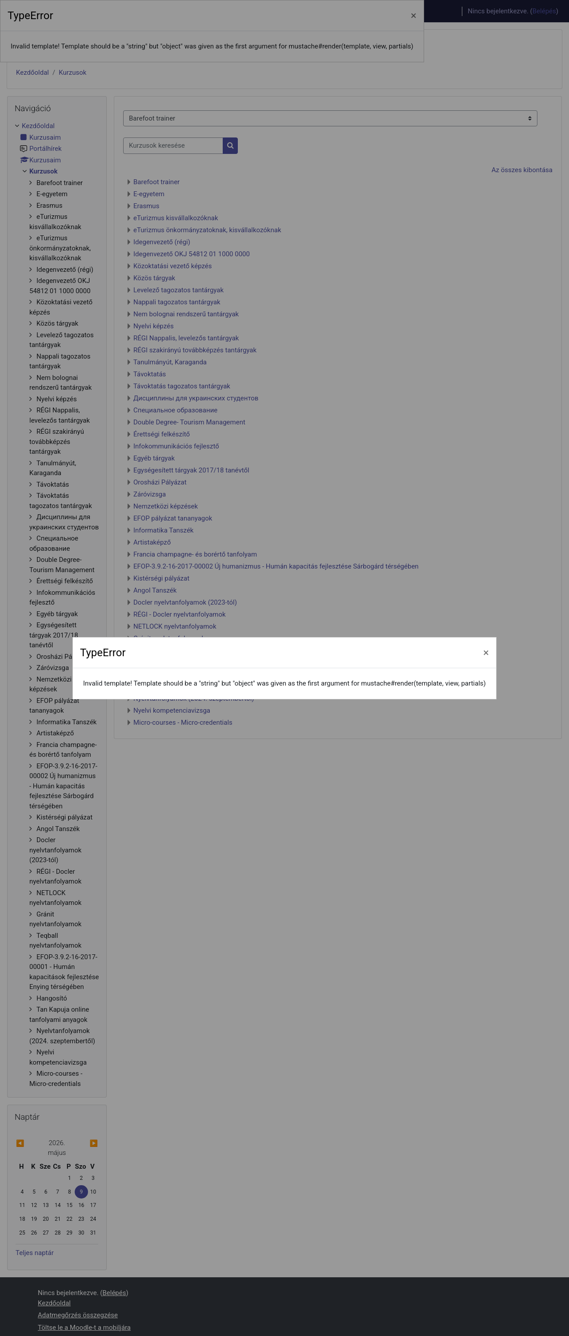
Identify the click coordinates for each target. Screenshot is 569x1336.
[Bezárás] (486, 652)
